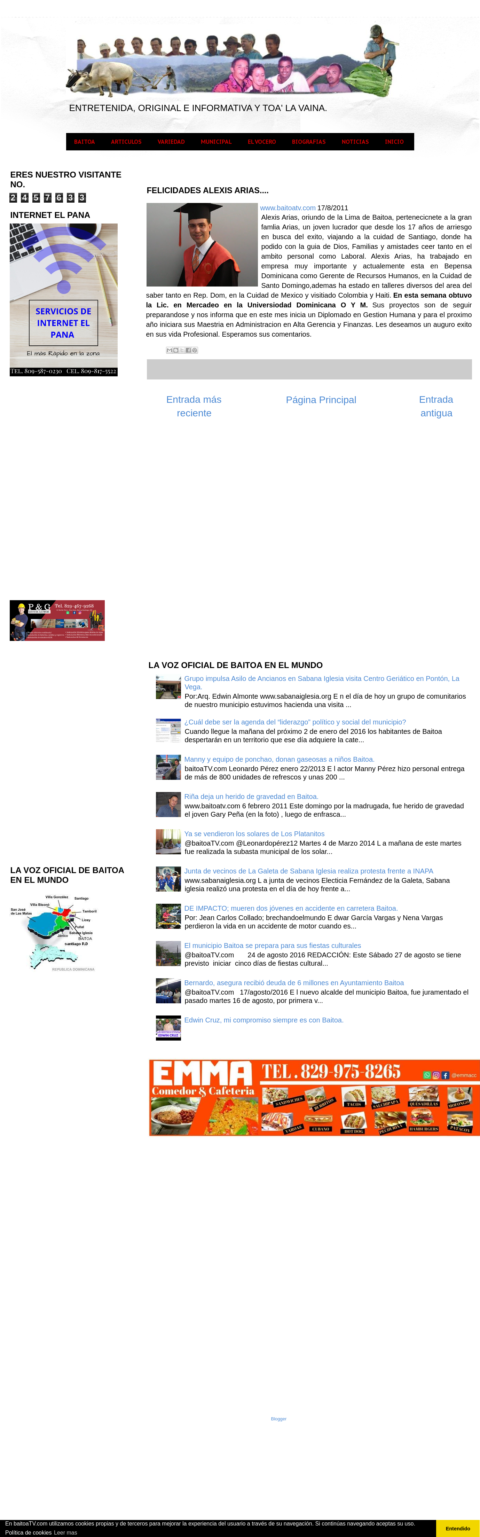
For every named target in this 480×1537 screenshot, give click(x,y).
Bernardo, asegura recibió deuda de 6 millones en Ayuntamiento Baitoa (294, 983)
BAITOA (84, 141)
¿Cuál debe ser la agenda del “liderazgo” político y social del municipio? (295, 722)
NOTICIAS (355, 141)
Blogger (279, 1418)
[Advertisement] (200, 543)
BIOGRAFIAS (309, 141)
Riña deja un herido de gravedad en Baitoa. (251, 796)
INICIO (394, 141)
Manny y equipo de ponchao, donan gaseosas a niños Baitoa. (279, 759)
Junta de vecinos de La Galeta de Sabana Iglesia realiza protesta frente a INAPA (309, 871)
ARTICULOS (126, 141)
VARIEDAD (171, 141)
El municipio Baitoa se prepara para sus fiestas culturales (272, 945)
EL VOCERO (262, 141)
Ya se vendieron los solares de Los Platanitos (254, 834)
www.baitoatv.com (288, 208)
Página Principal (321, 399)
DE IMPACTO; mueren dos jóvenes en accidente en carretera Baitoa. (291, 908)
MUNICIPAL (216, 141)
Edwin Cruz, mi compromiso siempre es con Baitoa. (264, 1020)
